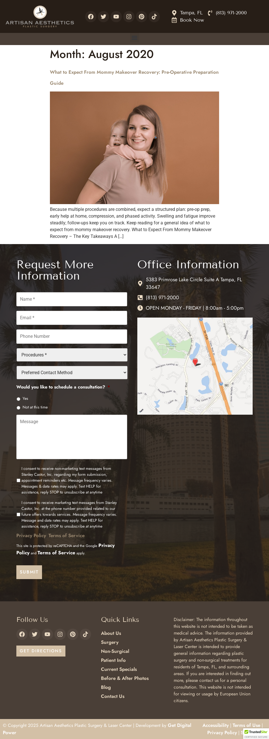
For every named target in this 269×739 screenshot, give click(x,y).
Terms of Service (66, 535)
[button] (134, 37)
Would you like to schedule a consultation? (63, 387)
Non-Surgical (115, 651)
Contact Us (112, 696)
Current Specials (119, 669)
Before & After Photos (125, 678)
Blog (106, 687)
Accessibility (215, 725)
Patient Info (113, 660)
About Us (111, 633)
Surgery (109, 642)
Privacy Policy (31, 535)
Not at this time (35, 407)
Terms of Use (246, 725)
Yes (25, 398)
